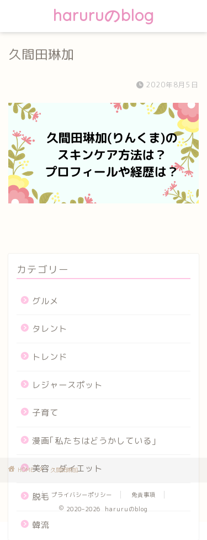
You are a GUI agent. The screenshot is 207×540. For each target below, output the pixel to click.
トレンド (49, 357)
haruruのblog (103, 15)
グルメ (45, 301)
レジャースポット (67, 385)
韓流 (41, 525)
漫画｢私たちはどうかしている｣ (94, 441)
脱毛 (41, 496)
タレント (49, 328)
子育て (45, 412)
